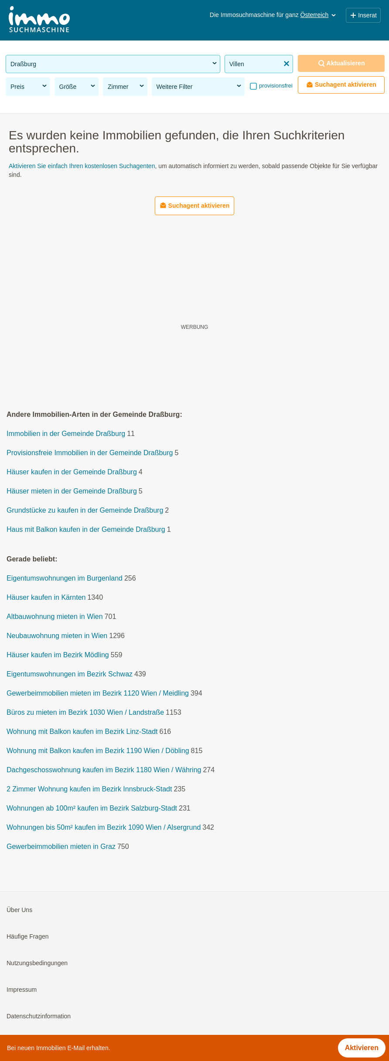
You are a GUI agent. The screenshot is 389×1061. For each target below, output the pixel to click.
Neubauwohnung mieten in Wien (57, 635)
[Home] (39, 20)
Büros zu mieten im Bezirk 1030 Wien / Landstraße (85, 712)
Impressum (22, 989)
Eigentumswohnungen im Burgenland (65, 578)
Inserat (363, 15)
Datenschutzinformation (39, 1016)
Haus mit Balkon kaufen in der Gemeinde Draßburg (86, 529)
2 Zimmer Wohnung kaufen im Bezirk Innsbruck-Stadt (89, 789)
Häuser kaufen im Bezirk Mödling (58, 655)
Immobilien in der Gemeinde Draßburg (66, 433)
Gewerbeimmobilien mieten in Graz (61, 846)
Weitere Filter (199, 86)
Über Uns (19, 909)
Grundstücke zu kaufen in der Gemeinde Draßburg (85, 510)
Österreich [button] (319, 14)
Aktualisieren (341, 63)
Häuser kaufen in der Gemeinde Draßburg (72, 472)
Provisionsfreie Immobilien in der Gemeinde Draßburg (90, 452)
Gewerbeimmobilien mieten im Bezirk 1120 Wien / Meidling (98, 693)
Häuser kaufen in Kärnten (46, 597)
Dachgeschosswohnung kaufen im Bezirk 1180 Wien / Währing (104, 770)
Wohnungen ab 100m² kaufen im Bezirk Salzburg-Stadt (92, 808)
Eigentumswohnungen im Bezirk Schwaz (70, 674)
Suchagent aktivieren (341, 84)
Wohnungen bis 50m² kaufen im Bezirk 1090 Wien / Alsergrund (104, 827)
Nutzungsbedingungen (37, 963)
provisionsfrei (275, 85)
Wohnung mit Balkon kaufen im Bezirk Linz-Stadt (82, 731)
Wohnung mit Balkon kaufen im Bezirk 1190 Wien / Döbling (98, 750)
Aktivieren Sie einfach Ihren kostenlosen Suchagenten (82, 165)
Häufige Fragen (28, 936)
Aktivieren (362, 1047)
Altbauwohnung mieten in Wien (55, 616)
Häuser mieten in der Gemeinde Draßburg (72, 491)
